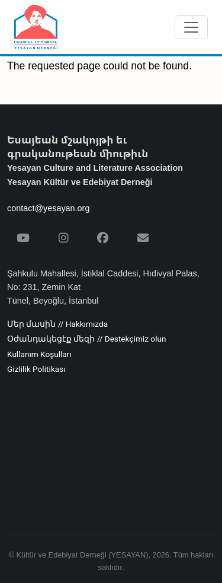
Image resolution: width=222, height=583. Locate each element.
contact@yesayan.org (48, 208)
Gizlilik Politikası (36, 369)
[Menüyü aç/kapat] (191, 27)
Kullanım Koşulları (39, 354)
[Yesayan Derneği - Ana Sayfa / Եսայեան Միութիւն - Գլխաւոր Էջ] (35, 27)
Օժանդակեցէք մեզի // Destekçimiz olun (86, 339)
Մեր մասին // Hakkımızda (57, 324)
